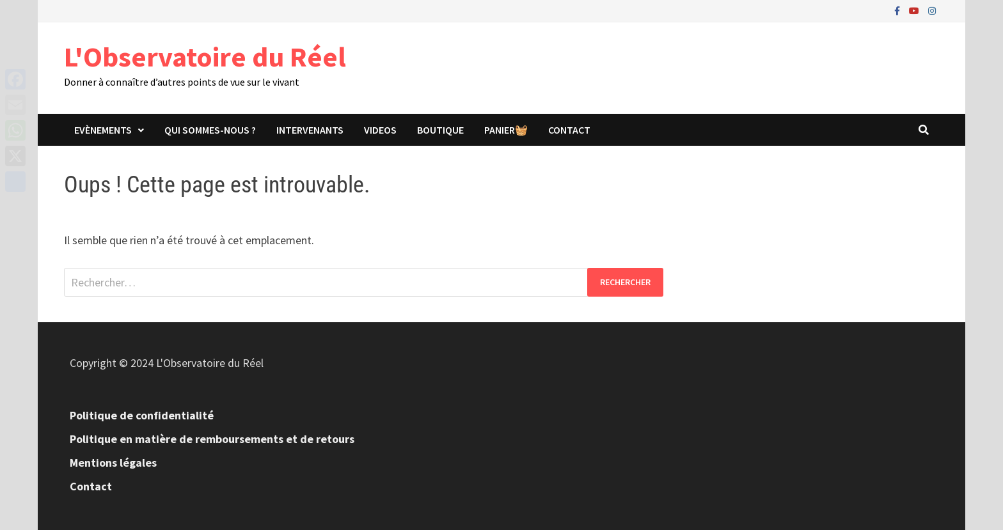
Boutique (440, 129)
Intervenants (310, 129)
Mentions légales (113, 462)
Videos (380, 129)
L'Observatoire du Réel (205, 56)
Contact (569, 129)
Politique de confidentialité (142, 415)
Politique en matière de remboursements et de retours (212, 439)
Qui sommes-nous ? (210, 129)
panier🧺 (506, 129)
